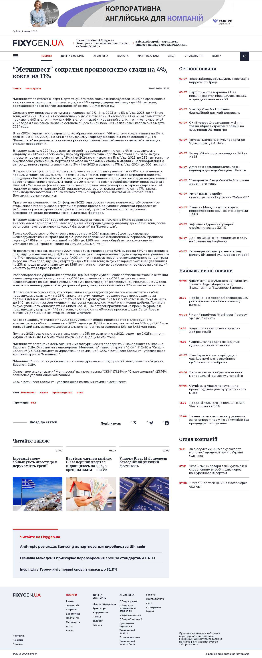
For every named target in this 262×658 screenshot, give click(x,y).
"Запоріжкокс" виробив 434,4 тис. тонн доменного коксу (219, 182)
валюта (122, 55)
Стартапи (72, 609)
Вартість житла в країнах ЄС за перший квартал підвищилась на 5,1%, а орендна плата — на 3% (218, 95)
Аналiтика (101, 55)
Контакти (18, 635)
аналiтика (127, 594)
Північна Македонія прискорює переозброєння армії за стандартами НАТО (87, 558)
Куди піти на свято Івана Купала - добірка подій (214, 330)
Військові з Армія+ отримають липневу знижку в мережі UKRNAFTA (159, 43)
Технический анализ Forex (127, 642)
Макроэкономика (130, 615)
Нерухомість (100, 612)
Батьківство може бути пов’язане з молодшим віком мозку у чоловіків (216, 374)
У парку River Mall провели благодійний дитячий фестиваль (214, 111)
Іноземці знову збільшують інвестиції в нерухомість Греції (219, 80)
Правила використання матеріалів (227, 653)
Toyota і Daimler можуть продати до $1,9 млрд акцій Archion (217, 142)
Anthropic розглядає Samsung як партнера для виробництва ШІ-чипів (82, 547)
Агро (69, 626)
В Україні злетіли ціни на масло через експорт (218, 484)
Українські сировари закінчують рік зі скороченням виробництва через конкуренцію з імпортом (218, 469)
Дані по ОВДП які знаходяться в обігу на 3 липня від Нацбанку (218, 239)
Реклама (18, 640)
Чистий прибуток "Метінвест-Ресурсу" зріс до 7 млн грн (218, 316)
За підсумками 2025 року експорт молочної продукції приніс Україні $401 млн (216, 452)
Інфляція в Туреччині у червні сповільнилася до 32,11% (68, 570)
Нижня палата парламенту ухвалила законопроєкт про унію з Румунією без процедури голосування (219, 420)
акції (171, 55)
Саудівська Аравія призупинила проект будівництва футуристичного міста (217, 389)
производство (62, 392)
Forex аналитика (130, 637)
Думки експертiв (72, 55)
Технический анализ (127, 631)
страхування (193, 55)
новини (46, 55)
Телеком (98, 620)
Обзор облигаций (131, 619)
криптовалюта (148, 55)
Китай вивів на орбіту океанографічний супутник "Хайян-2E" (219, 195)
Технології (72, 605)
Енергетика (73, 613)
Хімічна (97, 625)
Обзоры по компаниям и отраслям (128, 608)
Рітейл (97, 616)
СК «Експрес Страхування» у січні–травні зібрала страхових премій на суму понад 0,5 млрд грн (216, 126)
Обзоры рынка (129, 601)
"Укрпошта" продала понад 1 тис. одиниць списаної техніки (214, 344)
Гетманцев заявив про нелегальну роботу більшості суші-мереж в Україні (219, 253)
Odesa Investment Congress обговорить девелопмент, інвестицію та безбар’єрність (100, 43)
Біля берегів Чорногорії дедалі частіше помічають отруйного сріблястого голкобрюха (214, 359)
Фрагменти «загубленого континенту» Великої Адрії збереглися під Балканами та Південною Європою (218, 284)
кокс (80, 392)
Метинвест (28, 392)
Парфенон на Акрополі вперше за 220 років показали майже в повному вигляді (218, 301)
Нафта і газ (72, 618)
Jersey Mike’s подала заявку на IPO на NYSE (218, 155)
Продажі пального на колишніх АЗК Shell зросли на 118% (217, 405)
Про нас (18, 644)
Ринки (17, 88)
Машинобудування (104, 604)
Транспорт (99, 608)
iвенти (216, 55)
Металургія (33, 88)
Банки (70, 630)
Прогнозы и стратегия (127, 624)
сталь (44, 392)
